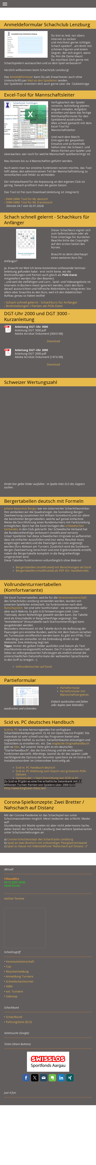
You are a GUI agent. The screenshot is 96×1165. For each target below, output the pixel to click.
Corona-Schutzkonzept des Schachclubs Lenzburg (40, 839)
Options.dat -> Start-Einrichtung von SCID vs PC (47, 778)
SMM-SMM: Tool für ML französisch (29, 202)
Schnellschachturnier (20, 981)
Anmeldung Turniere (19, 976)
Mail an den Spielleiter (42, 80)
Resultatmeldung (17, 971)
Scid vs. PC (11, 729)
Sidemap (11, 996)
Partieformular (70, 688)
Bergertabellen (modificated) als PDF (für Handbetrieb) (52, 570)
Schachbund (14, 1017)
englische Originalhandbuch (70, 743)
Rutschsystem (13, 608)
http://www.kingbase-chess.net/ (25, 788)
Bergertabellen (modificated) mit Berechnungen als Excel (53, 567)
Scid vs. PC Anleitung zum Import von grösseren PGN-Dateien (51, 772)
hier (16, 747)
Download (53, 341)
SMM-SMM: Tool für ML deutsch (27, 199)
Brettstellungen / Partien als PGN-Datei (34, 306)
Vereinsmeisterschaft (72, 597)
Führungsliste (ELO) (19, 1022)
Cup (8, 966)
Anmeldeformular (21, 77)
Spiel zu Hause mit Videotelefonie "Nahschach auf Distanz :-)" (47, 846)
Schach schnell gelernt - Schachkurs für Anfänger (41, 302)
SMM (9, 986)
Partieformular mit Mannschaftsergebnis (74, 692)
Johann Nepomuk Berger (20, 508)
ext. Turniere (14, 991)
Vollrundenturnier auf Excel (34, 666)
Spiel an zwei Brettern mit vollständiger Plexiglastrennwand (47, 843)
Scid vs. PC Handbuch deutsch (35, 767)
